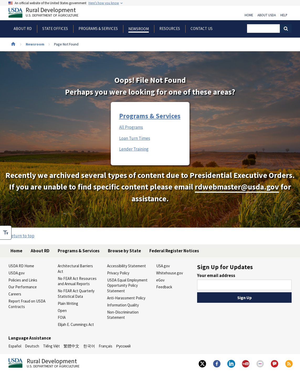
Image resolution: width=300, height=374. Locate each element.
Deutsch (32, 346)
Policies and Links (22, 280)
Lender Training (134, 149)
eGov (160, 280)
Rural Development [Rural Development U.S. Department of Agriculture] (47, 13)
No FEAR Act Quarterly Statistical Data (76, 293)
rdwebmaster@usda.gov (237, 187)
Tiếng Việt (51, 346)
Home (249, 15)
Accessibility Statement (126, 265)
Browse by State (124, 251)
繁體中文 (71, 346)
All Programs (131, 127)
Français (105, 346)
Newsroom (35, 44)
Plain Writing (68, 303)
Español (14, 346)
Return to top (21, 236)
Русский (123, 346)
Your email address (216, 275)
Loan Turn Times (134, 138)
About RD (40, 251)
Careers (14, 293)
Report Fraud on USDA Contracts (26, 304)
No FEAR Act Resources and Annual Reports (77, 281)
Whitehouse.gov (169, 272)
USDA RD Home (21, 265)
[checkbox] (6, 233)
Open (62, 310)
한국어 (89, 346)
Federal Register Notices (174, 251)
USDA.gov (16, 272)
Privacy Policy (118, 272)
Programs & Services (150, 116)
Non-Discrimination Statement (123, 315)
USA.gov (163, 265)
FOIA (62, 317)
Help (283, 15)
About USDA (266, 15)
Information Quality (123, 305)
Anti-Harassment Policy (126, 297)
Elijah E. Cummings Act (76, 324)
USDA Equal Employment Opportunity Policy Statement (127, 286)
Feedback (164, 286)
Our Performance (22, 286)
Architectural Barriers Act (75, 268)
